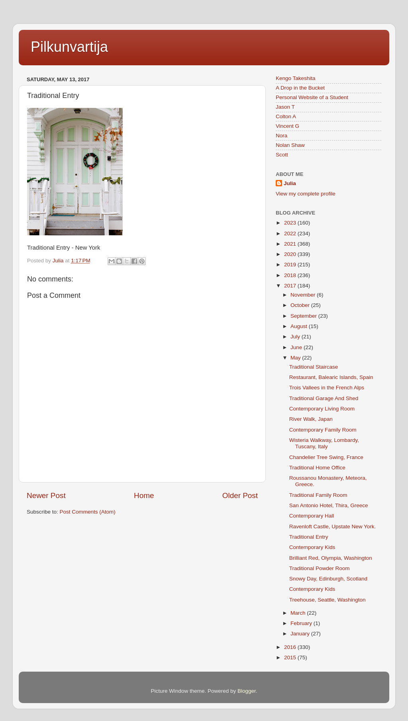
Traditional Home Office (317, 468)
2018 (291, 275)
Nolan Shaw (290, 145)
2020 (291, 254)
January (300, 634)
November (303, 295)
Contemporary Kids (312, 547)
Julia (290, 183)
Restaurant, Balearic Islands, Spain (331, 377)
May (296, 358)
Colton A (286, 116)
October (300, 305)
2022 (291, 233)
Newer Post (46, 495)
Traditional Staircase (313, 367)
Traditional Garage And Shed (324, 398)
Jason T (285, 107)
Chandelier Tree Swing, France (326, 457)
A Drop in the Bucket (300, 88)
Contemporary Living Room (322, 409)
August (299, 326)
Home (144, 495)
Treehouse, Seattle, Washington (327, 600)
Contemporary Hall (311, 516)
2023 (291, 223)
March (298, 613)
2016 (291, 647)
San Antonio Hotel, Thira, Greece (328, 505)
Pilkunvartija (69, 47)
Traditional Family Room (318, 495)
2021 (291, 244)
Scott (282, 155)
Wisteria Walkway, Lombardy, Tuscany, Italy (324, 443)
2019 (291, 265)
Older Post (240, 495)
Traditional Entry (308, 537)
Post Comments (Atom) (88, 512)
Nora (281, 136)
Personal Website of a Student (312, 97)
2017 (291, 286)
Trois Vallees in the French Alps (326, 388)
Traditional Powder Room (319, 568)
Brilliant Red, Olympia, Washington (330, 558)
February (302, 623)
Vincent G (287, 126)
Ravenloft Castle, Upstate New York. (332, 527)
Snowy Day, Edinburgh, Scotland (328, 579)
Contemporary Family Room (323, 430)
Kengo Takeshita (296, 78)
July (296, 337)
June (297, 347)
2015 (291, 657)
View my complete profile (305, 194)
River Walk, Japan (311, 419)
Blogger (246, 691)
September (304, 316)
